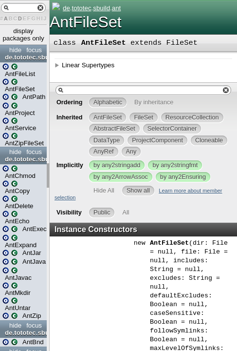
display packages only (23, 34)
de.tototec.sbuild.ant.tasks (24, 159)
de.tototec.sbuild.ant (24, 57)
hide (15, 50)
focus (34, 50)
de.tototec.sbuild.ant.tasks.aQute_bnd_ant (24, 332)
